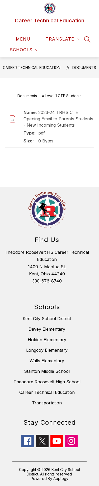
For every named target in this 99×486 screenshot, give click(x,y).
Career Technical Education (31, 67)
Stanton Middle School (47, 371)
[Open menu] (19, 39)
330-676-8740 (47, 281)
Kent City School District (47, 318)
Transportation (47, 402)
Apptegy (60, 478)
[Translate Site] (63, 39)
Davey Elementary (47, 329)
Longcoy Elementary (47, 350)
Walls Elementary (47, 360)
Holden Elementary (47, 339)
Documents (84, 67)
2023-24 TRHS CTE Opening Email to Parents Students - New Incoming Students (58, 119)
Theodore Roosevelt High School (47, 381)
